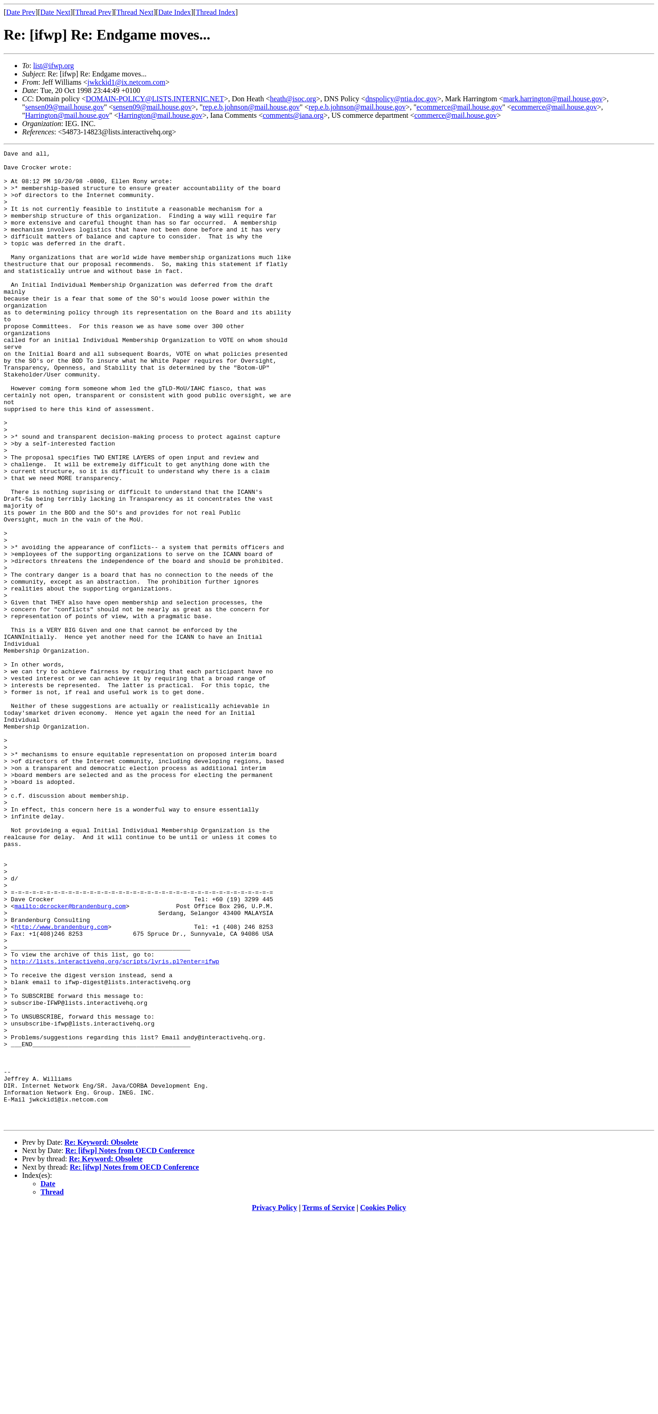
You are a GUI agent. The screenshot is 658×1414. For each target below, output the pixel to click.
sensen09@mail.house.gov (64, 107)
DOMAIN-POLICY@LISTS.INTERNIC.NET (155, 99)
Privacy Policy (274, 1402)
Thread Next (134, 12)
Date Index (174, 12)
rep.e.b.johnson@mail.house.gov (251, 107)
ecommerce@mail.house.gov (459, 107)
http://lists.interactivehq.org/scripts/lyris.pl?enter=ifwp (115, 1124)
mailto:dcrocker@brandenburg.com (70, 1058)
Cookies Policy (383, 1402)
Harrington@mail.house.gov (67, 115)
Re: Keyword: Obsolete (101, 1337)
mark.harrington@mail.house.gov (553, 99)
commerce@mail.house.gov (455, 115)
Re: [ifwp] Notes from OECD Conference (130, 1345)
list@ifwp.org (53, 66)
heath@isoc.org (293, 99)
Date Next (55, 12)
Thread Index (215, 12)
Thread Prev (93, 12)
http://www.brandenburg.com (61, 1082)
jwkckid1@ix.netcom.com (126, 82)
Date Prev (20, 12)
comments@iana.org (292, 115)
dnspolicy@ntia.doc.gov (401, 99)
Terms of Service (328, 1402)
